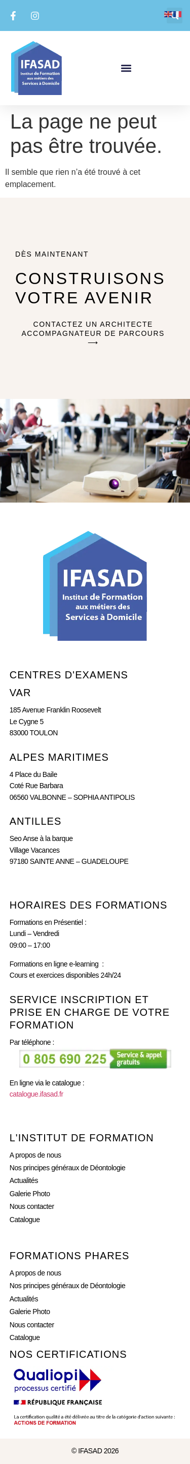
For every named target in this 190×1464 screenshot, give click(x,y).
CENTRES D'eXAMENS (69, 674)
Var (20, 692)
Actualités (24, 1180)
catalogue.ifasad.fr (36, 1094)
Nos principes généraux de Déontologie (68, 1168)
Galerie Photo (30, 1194)
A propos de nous (35, 1155)
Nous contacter (32, 1206)
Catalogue (25, 1220)
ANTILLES (35, 821)
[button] (126, 67)
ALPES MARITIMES (59, 757)
